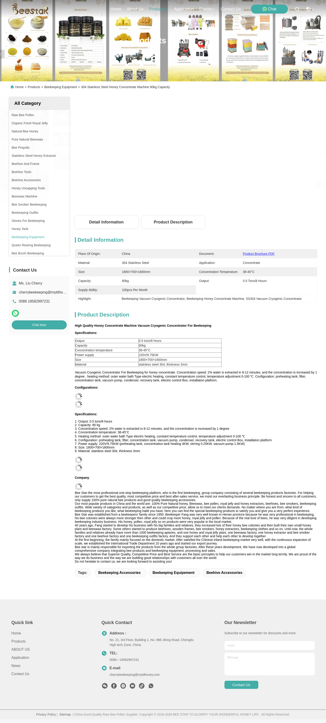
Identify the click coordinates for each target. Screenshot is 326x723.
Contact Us (20, 674)
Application (20, 658)
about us (135, 9)
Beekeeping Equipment (60, 87)
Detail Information (106, 222)
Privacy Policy (46, 714)
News (16, 666)
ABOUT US (21, 649)
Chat (269, 9)
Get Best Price (233, 185)
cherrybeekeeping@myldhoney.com (47, 292)
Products (34, 87)
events (207, 9)
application (184, 9)
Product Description (173, 222)
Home (116, 9)
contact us (231, 9)
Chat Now (39, 325)
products (159, 9)
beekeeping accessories (119, 573)
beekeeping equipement (173, 573)
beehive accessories (224, 573)
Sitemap (65, 714)
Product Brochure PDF (259, 254)
